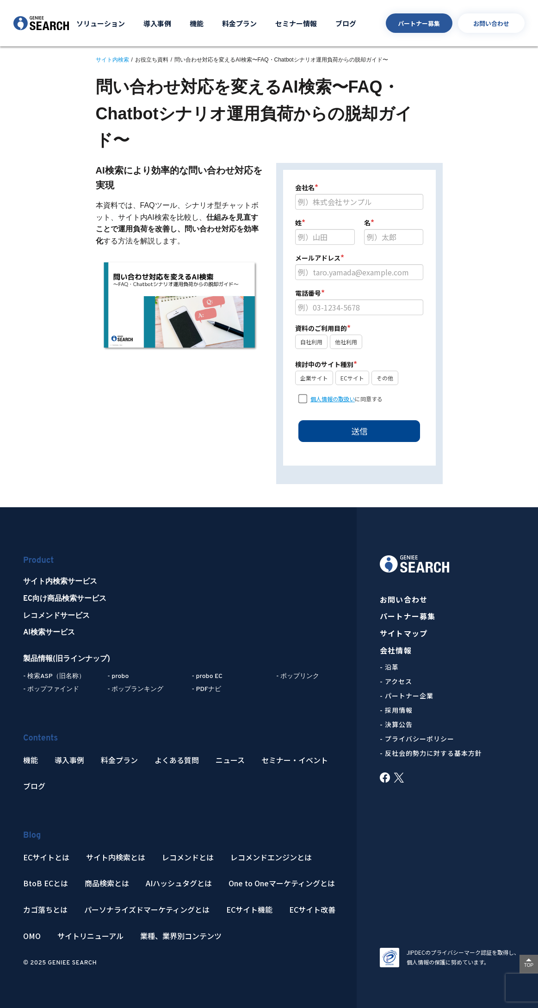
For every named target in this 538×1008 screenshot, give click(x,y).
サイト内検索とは (115, 857)
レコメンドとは (188, 857)
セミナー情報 (296, 23)
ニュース (230, 760)
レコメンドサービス (56, 616)
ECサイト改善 (312, 910)
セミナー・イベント (294, 760)
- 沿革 (389, 667)
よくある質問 (177, 760)
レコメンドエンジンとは (271, 857)
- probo (118, 676)
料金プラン (239, 23)
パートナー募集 (419, 23)
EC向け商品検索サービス (64, 599)
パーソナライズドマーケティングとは (147, 910)
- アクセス (396, 681)
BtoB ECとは (45, 883)
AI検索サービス (49, 632)
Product (38, 560)
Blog (32, 835)
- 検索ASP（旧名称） (54, 676)
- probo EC (207, 676)
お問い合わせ (491, 23)
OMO (32, 936)
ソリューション (100, 23)
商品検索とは (107, 883)
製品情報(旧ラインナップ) (66, 659)
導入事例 (157, 23)
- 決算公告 (396, 724)
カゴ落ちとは (45, 910)
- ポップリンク (297, 676)
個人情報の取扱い (332, 399)
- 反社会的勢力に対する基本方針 (431, 753)
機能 (197, 23)
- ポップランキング (135, 689)
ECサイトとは (46, 857)
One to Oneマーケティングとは (282, 883)
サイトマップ (403, 633)
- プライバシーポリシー (417, 738)
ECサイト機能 (249, 910)
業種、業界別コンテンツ (181, 936)
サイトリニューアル (90, 936)
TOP (528, 965)
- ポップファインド (51, 689)
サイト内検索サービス (60, 581)
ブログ (345, 23)
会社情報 (395, 650)
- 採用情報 (396, 710)
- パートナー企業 (406, 695)
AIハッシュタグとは (179, 883)
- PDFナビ (206, 689)
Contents (40, 738)
